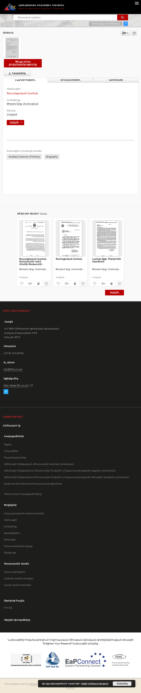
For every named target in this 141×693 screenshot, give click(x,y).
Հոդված (12, 114)
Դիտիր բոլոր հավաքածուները (23, 494)
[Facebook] (6, 391)
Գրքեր (8, 444)
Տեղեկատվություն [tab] (70, 80)
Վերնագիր (10, 519)
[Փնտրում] (122, 17)
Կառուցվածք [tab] (116, 80)
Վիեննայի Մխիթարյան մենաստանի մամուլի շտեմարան (39, 464)
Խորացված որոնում (106, 23)
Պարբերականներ (15, 457)
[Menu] (136, 3)
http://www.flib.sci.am (16, 385)
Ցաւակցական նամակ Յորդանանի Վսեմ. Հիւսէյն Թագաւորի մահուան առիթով (32, 261)
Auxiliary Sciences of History (24, 156)
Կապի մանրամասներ (17, 584)
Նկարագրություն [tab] (25, 80)
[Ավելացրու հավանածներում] (134, 33)
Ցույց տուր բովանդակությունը (23, 63)
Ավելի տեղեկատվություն (94, 684)
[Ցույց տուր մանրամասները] (46, 283)
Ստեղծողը (10, 526)
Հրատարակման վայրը (18, 546)
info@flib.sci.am (13, 369)
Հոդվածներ (11, 451)
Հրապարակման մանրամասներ (24, 513)
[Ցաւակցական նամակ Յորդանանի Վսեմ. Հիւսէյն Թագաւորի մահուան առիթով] (34, 238)
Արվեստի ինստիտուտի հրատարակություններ (33, 483)
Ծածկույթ (10, 552)
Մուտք (8, 607)
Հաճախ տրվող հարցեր (19, 578)
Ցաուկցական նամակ (69, 258)
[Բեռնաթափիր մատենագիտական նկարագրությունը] (30, 283)
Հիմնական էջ (12, 425)
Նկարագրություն (14, 571)
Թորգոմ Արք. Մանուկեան (22, 103)
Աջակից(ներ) (12, 533)
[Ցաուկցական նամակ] (70, 238)
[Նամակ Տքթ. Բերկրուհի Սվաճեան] (107, 238)
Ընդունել (122, 683)
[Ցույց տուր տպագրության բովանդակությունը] (38, 283)
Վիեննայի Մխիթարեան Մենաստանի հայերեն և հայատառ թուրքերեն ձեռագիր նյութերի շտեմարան (66, 477)
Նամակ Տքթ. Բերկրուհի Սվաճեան (106, 260)
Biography (51, 156)
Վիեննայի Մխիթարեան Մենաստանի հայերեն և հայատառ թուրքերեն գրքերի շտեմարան (60, 470)
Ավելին (114, 292)
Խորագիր (10, 539)
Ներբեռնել (16, 73)
